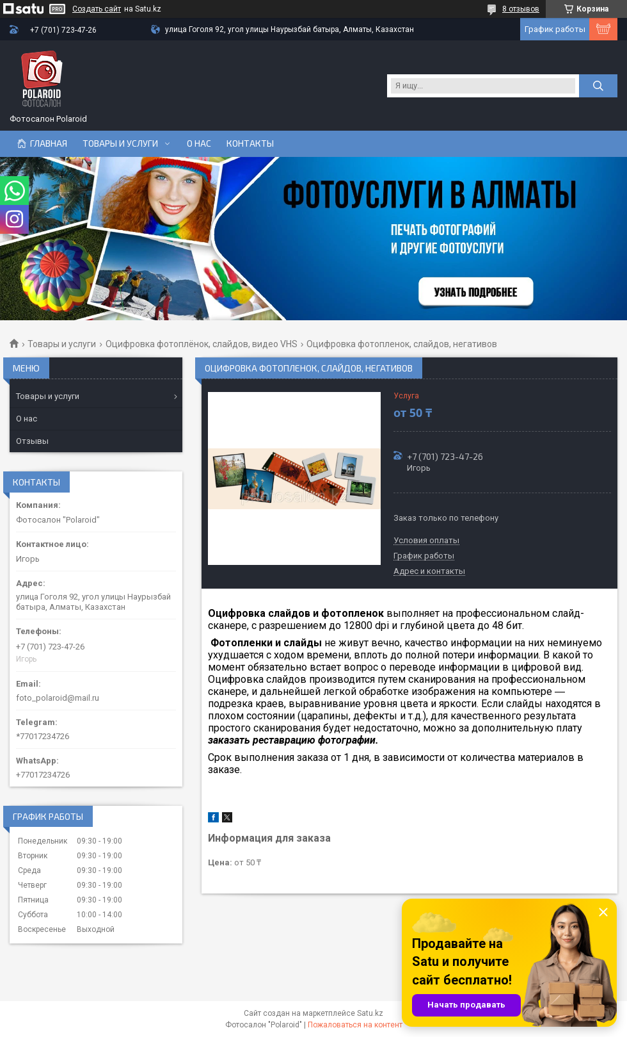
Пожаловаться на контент (355, 1024)
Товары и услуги (120, 143)
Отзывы (32, 441)
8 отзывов (520, 8)
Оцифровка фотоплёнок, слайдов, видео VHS (202, 344)
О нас (199, 143)
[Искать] (598, 85)
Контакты (250, 143)
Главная (48, 143)
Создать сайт (96, 8)
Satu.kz (370, 1013)
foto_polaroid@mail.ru (57, 698)
